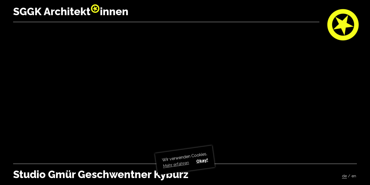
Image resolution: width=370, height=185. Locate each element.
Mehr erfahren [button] (176, 164)
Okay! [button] (202, 161)
